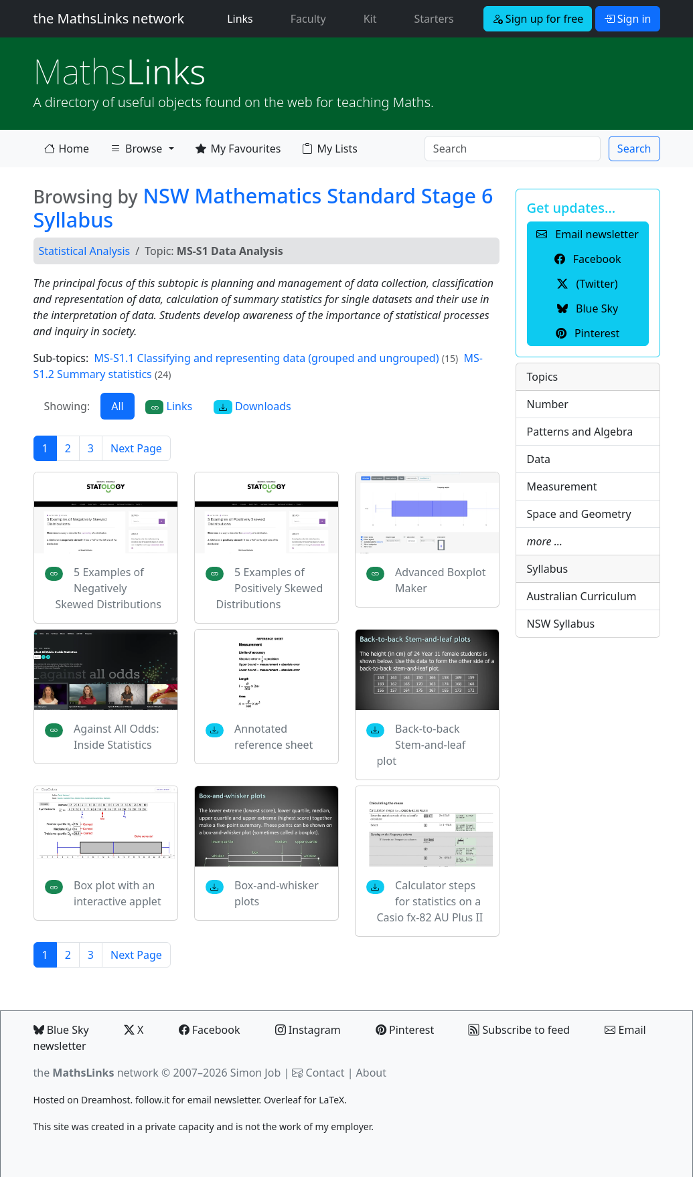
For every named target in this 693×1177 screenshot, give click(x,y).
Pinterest (405, 1029)
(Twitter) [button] (587, 283)
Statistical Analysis (85, 251)
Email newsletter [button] (587, 234)
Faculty (308, 18)
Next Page (136, 448)
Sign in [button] (627, 18)
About (371, 1072)
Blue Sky (61, 1029)
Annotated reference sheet (273, 736)
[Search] (513, 148)
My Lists (329, 149)
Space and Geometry (579, 514)
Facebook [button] (587, 259)
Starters (434, 18)
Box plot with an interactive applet (117, 893)
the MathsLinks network (109, 18)
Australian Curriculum (582, 596)
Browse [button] (136, 151)
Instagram (308, 1029)
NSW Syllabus (561, 623)
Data (538, 459)
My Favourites (238, 149)
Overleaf (282, 1099)
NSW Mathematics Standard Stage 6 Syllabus (263, 207)
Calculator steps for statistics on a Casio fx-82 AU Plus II (430, 901)
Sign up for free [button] (538, 18)
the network (96, 1072)
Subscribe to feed (519, 1029)
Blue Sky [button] (587, 308)
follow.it (152, 1099)
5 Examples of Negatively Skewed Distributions (108, 588)
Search (634, 148)
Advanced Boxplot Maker (440, 580)
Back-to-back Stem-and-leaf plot (421, 744)
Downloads (252, 406)
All (117, 406)
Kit (370, 18)
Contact (325, 1072)
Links (242, 18)
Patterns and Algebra (580, 431)
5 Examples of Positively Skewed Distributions (269, 588)
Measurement (562, 486)
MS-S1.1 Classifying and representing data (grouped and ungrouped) (266, 358)
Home (67, 149)
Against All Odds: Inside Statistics (116, 736)
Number (547, 404)
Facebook (209, 1029)
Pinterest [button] (587, 333)
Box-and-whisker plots (276, 893)
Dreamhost (105, 1099)
